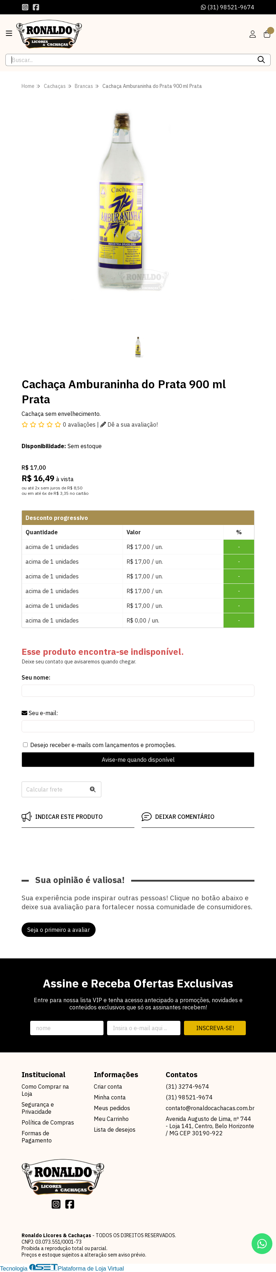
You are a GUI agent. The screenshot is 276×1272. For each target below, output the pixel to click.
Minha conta (110, 1097)
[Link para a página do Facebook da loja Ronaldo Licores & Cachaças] (36, 7)
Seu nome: (36, 677)
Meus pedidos (112, 1108)
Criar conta (108, 1086)
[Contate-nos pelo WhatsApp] (262, 1243)
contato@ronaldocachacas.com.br (210, 1108)
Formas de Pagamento (37, 1137)
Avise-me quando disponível (138, 759)
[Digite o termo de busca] (129, 60)
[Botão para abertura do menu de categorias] (9, 33)
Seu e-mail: (40, 713)
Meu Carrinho (111, 1118)
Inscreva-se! (215, 1028)
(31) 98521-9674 (227, 7)
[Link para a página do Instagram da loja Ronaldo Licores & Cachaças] (25, 7)
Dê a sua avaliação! (129, 424)
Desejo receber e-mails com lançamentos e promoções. (103, 744)
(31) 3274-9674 (187, 1086)
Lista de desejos (114, 1129)
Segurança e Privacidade (38, 1108)
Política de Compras (48, 1122)
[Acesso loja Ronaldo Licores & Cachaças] (252, 34)
